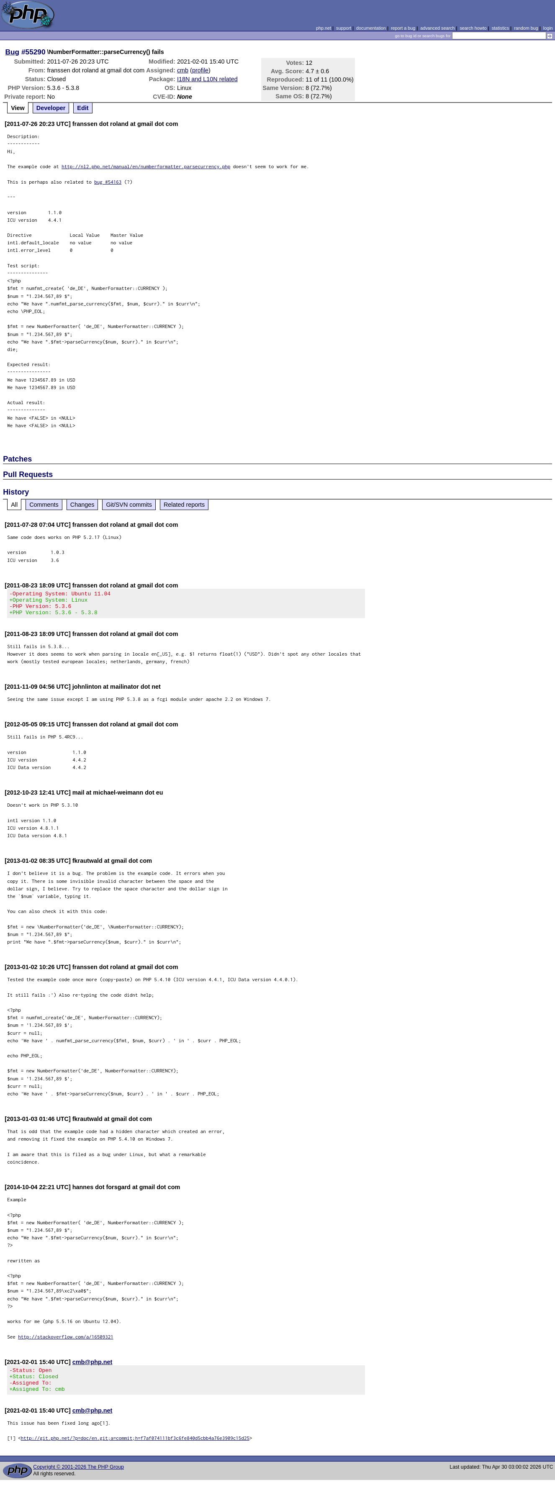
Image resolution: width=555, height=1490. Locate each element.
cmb (182, 70)
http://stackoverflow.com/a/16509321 (65, 1341)
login (548, 28)
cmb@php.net (92, 1367)
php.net (323, 28)
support (343, 28)
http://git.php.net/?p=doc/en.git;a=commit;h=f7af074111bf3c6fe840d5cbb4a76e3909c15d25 (135, 1448)
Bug (12, 52)
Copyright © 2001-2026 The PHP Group (78, 1477)
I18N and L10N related (207, 79)
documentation (371, 28)
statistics (500, 28)
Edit (82, 108)
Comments (44, 504)
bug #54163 (107, 182)
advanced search (437, 28)
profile (200, 70)
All (14, 504)
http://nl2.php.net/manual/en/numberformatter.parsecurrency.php (146, 166)
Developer (51, 108)
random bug (526, 28)
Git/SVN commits (129, 504)
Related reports (184, 504)
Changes (82, 504)
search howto (473, 28)
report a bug (403, 28)
